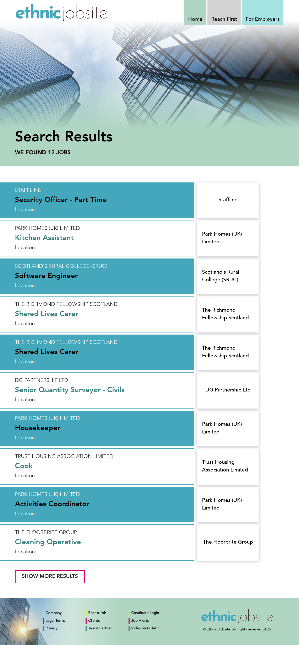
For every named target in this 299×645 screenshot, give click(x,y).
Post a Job (97, 613)
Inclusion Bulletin (145, 628)
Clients (94, 621)
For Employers (263, 19)
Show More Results (50, 576)
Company (53, 613)
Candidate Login (145, 613)
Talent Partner (100, 628)
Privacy (51, 628)
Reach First (224, 19)
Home (195, 19)
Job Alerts (140, 621)
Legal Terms (55, 621)
